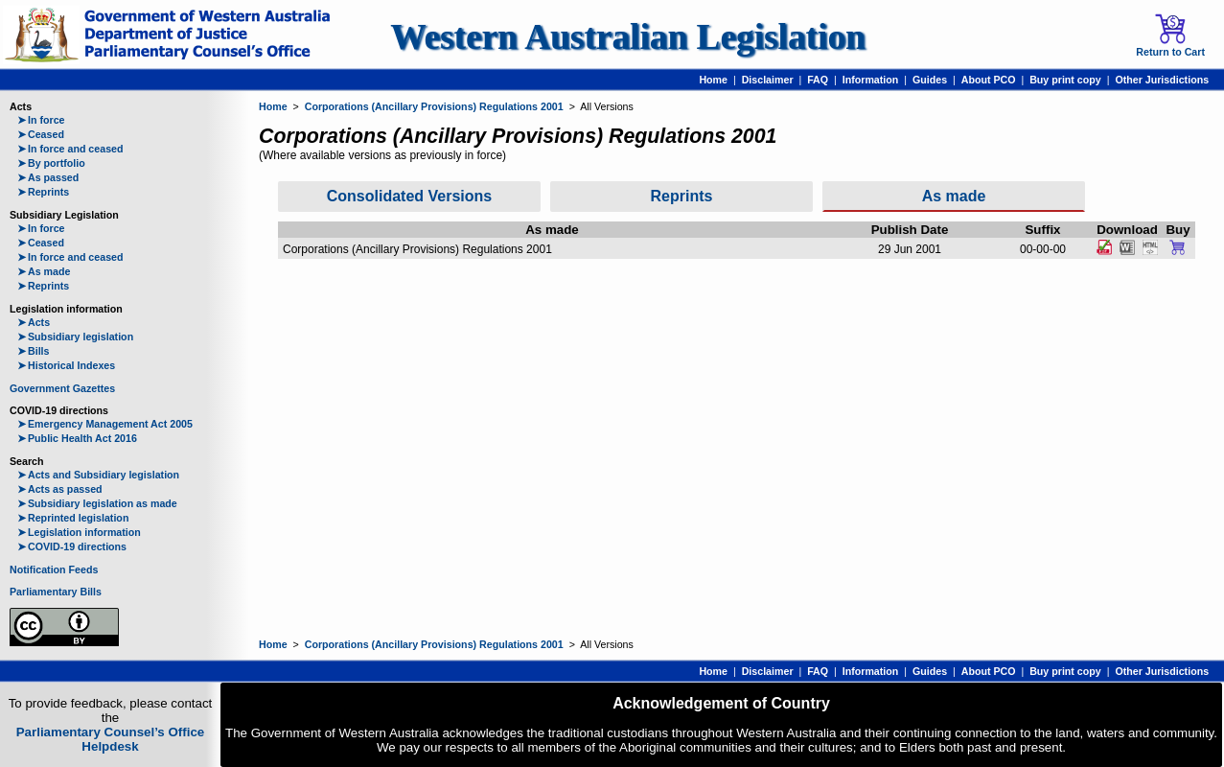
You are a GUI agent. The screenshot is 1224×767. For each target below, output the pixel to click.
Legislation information (79, 532)
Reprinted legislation (72, 517)
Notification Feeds (54, 569)
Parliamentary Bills (56, 591)
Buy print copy (1065, 79)
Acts (33, 322)
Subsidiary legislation (75, 336)
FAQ (817, 79)
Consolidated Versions (409, 196)
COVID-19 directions (72, 546)
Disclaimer (768, 79)
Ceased (40, 134)
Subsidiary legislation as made (97, 503)
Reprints (43, 192)
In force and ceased (70, 148)
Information (871, 79)
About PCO (988, 79)
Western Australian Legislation (628, 37)
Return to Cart (1170, 35)
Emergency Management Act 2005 (105, 424)
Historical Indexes (66, 365)
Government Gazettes (62, 388)
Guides (929, 79)
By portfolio (51, 163)
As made (43, 271)
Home (713, 79)
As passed (48, 177)
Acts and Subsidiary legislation (98, 474)
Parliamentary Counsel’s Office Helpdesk (110, 739)
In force (41, 120)
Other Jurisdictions (1162, 79)
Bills (33, 351)
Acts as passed (60, 489)
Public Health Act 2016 (77, 438)
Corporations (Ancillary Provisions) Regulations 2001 (434, 106)
